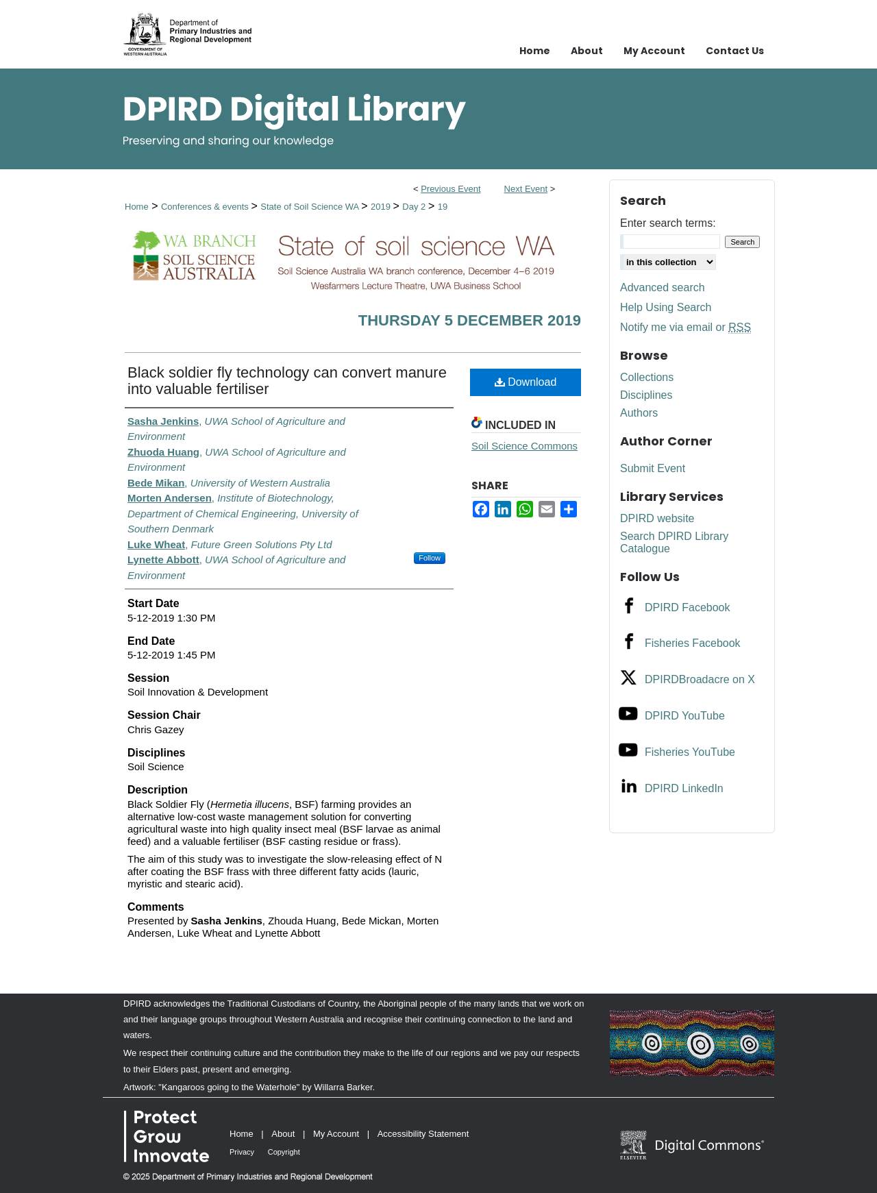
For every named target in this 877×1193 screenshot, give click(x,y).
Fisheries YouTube (690, 752)
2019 (382, 206)
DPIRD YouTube (685, 716)
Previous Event (450, 189)
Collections (647, 377)
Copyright (284, 1152)
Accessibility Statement (423, 1134)
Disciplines (646, 395)
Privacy (242, 1152)
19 (442, 206)
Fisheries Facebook (693, 643)
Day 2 (415, 206)
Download (526, 382)
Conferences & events (206, 206)
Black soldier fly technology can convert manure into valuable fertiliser (287, 380)
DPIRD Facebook (687, 607)
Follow (430, 558)
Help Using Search (665, 307)
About (283, 1134)
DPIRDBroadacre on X (700, 679)
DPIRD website (657, 518)
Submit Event (652, 468)
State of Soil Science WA (310, 206)
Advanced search (662, 287)
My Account (336, 1134)
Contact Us (735, 51)
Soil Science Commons (524, 446)
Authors (639, 413)
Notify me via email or (685, 327)
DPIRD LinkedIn (684, 788)
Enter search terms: (668, 223)
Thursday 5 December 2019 (469, 320)
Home (137, 206)
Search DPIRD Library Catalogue (674, 542)
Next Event (526, 189)
